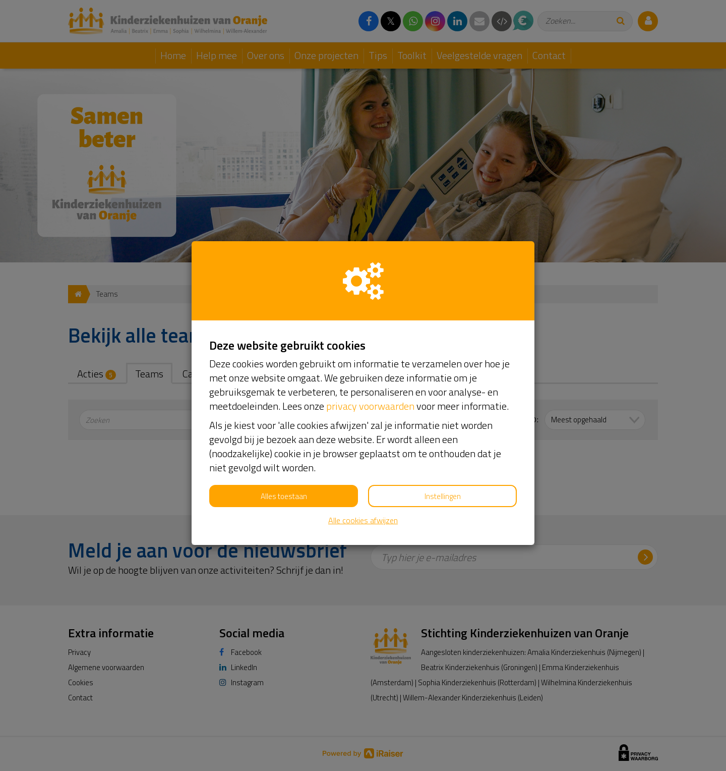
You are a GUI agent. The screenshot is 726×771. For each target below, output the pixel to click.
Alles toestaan (284, 496)
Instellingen (443, 496)
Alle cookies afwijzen (363, 520)
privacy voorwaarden (370, 406)
